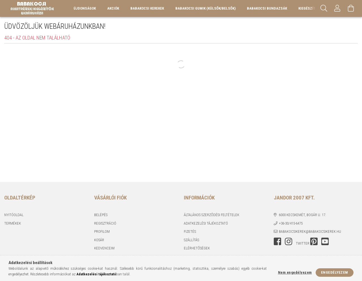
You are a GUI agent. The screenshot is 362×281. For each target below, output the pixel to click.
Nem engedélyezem (295, 272)
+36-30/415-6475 (291, 223)
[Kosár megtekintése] (351, 8)
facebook (277, 241)
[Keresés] (324, 8)
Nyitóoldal (13, 215)
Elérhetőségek (197, 248)
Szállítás (191, 240)
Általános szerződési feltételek (211, 215)
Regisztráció (105, 223)
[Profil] (337, 8)
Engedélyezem (334, 272)
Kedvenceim (104, 248)
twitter (302, 243)
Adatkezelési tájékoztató (206, 223)
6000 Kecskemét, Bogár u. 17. (302, 215)
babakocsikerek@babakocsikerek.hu (310, 231)
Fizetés (190, 231)
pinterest (314, 241)
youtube (325, 241)
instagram (288, 241)
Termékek (12, 223)
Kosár (99, 240)
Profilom (102, 231)
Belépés (100, 215)
